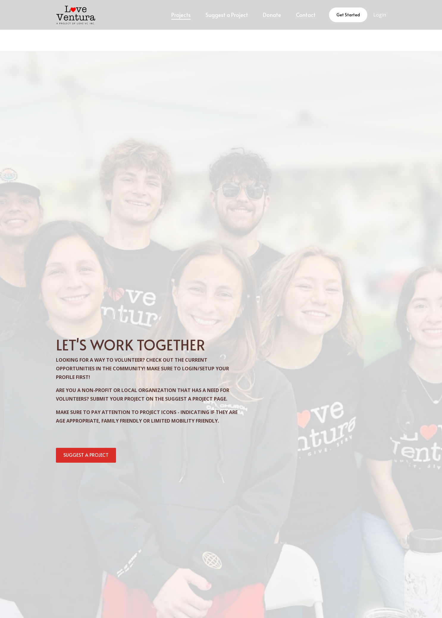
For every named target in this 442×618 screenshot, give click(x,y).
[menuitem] (181, 15)
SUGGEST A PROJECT (86, 454)
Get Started (348, 15)
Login (379, 15)
